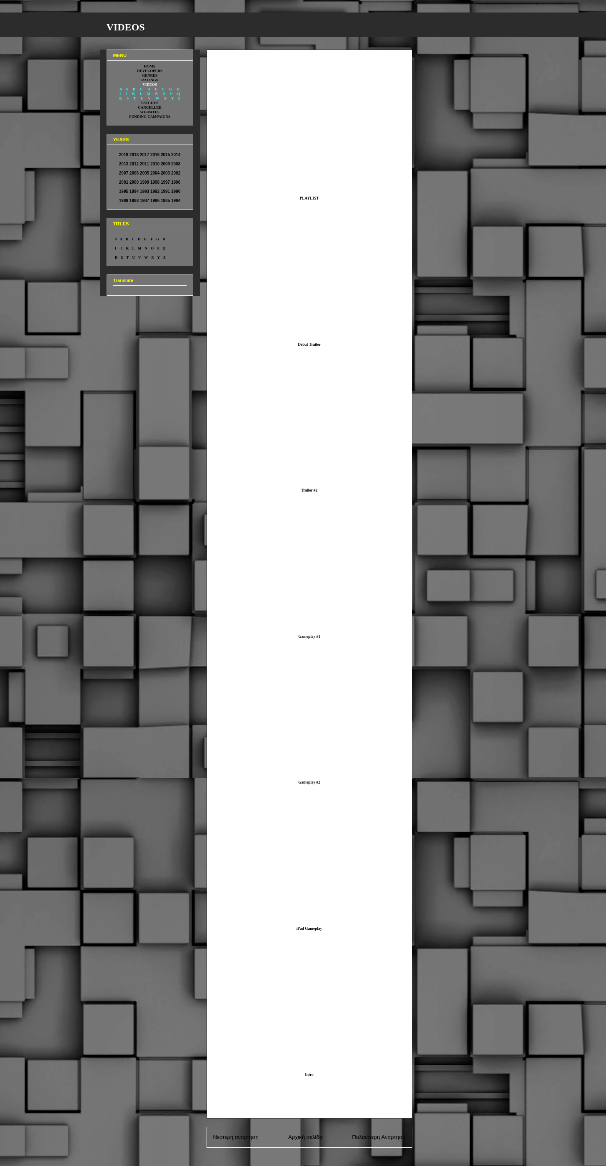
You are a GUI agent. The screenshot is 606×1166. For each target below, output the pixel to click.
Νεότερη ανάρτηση (236, 1137)
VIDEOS (126, 27)
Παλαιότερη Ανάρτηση (378, 1137)
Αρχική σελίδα (305, 1137)
